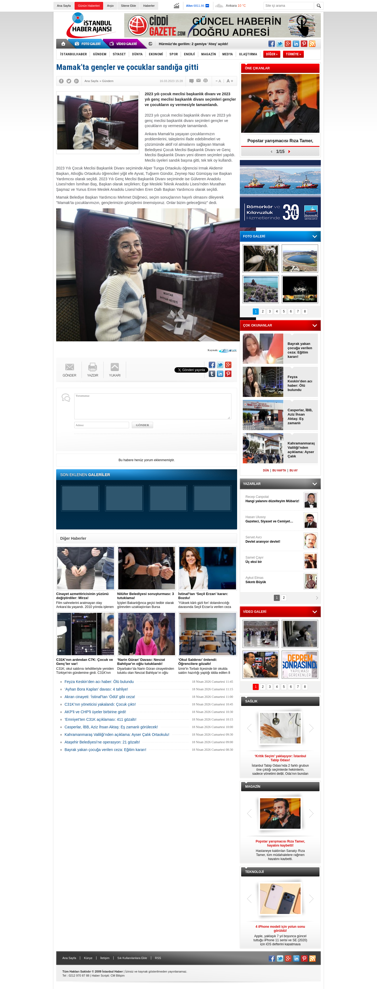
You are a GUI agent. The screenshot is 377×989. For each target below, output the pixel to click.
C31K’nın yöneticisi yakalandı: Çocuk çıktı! (100, 704)
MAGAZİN (252, 787)
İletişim (104, 958)
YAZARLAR (252, 484)
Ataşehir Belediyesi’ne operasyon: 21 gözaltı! (102, 742)
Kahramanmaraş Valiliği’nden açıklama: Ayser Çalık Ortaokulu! (117, 734)
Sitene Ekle (128, 5)
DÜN (266, 470)
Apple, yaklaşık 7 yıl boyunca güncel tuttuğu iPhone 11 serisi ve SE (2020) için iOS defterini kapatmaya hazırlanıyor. (280, 935)
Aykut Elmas (273, 580)
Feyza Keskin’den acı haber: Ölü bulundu (99, 681)
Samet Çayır (273, 560)
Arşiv (110, 5)
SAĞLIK (251, 701)
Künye (88, 958)
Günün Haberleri (89, 5)
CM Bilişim (117, 975)
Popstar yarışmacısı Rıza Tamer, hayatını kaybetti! (280, 142)
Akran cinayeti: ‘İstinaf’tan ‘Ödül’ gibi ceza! (100, 697)
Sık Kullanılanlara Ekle (132, 958)
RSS (158, 958)
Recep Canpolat (273, 499)
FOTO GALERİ (254, 236)
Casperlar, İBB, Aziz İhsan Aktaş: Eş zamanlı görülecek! (111, 727)
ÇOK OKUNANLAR (257, 325)
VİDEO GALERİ (254, 612)
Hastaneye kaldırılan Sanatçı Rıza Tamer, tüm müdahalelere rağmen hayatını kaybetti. (280, 850)
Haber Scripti (100, 975)
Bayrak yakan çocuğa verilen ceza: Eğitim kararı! (105, 749)
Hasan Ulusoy (273, 519)
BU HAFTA (279, 470)
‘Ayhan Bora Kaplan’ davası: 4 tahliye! (96, 689)
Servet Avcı (273, 539)
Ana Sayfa (64, 5)
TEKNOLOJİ (254, 872)
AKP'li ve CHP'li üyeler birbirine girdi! (95, 712)
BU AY (294, 470)
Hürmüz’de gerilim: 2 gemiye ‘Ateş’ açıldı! (193, 44)
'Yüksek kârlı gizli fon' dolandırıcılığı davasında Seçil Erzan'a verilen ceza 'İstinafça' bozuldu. (207, 600)
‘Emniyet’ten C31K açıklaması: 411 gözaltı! (100, 719)
